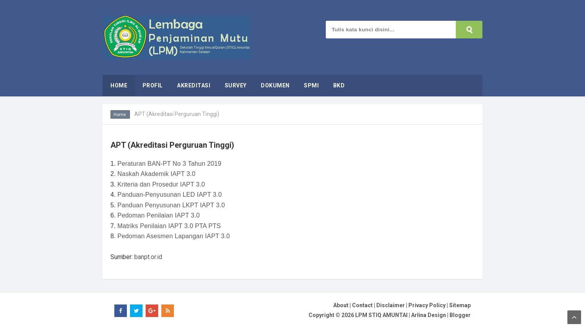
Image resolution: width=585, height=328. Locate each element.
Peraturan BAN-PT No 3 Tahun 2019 (169, 163)
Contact (362, 305)
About (340, 305)
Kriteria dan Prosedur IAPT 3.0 (161, 184)
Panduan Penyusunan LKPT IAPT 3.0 (171, 205)
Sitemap (460, 305)
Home (121, 114)
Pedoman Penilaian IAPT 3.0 (158, 215)
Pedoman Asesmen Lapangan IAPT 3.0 (173, 236)
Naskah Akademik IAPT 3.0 (156, 173)
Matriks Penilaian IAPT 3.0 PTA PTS (169, 226)
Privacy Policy (427, 305)
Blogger (460, 315)
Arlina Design (428, 315)
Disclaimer (390, 305)
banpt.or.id (148, 257)
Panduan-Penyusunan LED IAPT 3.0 (169, 194)
